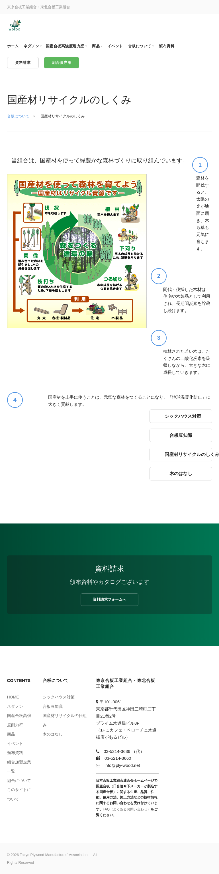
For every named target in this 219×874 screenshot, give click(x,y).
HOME (13, 697)
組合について (19, 780)
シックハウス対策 (59, 697)
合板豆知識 (53, 706)
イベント (15, 743)
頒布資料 (15, 752)
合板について (18, 116)
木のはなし (53, 734)
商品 (11, 734)
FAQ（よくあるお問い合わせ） (127, 809)
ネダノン (15, 706)
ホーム (13, 46)
